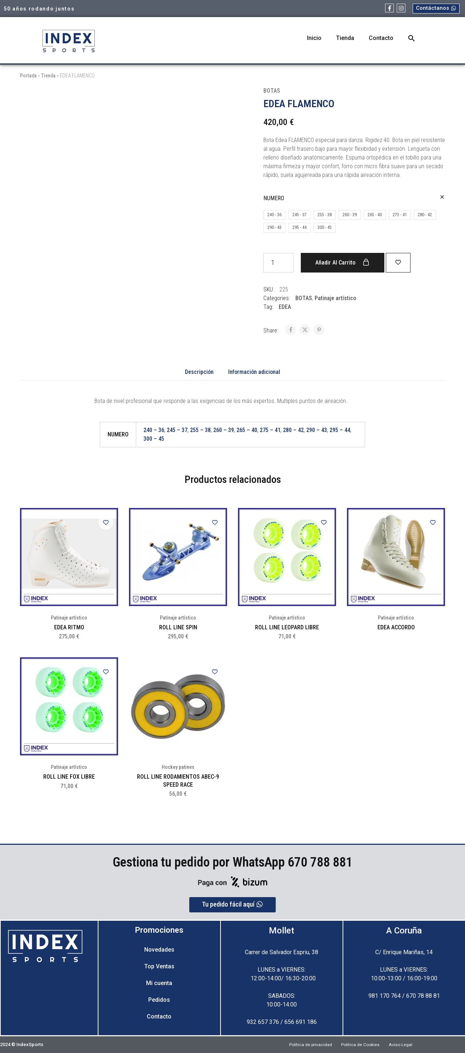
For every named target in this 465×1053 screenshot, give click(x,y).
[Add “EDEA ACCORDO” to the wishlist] (430, 522)
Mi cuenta (159, 983)
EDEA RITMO (69, 627)
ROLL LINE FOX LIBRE (69, 776)
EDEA (285, 306)
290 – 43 (316, 430)
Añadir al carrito (342, 262)
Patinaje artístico (335, 298)
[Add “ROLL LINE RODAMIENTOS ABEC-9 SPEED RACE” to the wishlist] (212, 672)
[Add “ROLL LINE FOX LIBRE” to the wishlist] (103, 672)
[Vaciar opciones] (442, 197)
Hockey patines (178, 767)
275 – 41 (270, 430)
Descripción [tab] (199, 371)
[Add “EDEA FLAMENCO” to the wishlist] (403, 262)
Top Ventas (159, 966)
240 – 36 (153, 430)
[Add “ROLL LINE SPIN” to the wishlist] (212, 522)
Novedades (159, 949)
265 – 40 (246, 430)
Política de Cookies (361, 1044)
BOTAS (271, 90)
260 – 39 (223, 430)
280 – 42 (293, 430)
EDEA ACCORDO (396, 627)
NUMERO (273, 198)
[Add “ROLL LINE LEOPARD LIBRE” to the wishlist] (321, 522)
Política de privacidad (303, 1044)
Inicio (314, 38)
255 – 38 (200, 430)
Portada (28, 75)
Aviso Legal (408, 1044)
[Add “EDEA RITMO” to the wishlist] (103, 522)
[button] (411, 38)
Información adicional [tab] (254, 371)
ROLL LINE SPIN (178, 627)
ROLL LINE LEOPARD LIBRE (287, 627)
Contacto (381, 38)
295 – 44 (339, 430)
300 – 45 (153, 438)
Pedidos (159, 999)
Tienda (345, 38)
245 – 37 (177, 430)
